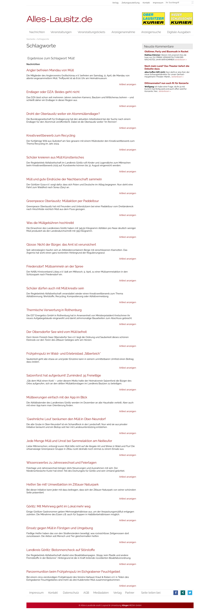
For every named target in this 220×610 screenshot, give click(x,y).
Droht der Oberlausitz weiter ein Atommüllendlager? (63, 114)
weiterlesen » (181, 59)
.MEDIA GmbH (131, 605)
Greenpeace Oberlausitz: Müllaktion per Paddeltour (62, 201)
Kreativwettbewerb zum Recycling (50, 135)
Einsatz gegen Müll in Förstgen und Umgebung (59, 528)
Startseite (30, 39)
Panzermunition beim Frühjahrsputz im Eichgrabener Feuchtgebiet (73, 571)
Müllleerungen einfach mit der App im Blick (56, 397)
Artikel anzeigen (127, 84)
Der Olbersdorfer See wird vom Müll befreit (56, 332)
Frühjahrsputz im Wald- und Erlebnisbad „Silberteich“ (63, 353)
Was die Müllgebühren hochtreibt (50, 223)
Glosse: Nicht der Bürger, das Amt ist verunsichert (61, 244)
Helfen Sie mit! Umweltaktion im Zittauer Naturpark (62, 484)
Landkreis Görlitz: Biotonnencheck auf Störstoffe (60, 550)
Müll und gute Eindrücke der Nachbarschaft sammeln (64, 179)
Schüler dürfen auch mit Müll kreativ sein (55, 288)
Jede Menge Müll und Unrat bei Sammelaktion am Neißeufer (69, 441)
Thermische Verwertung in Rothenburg (54, 310)
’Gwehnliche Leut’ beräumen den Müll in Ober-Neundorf (66, 419)
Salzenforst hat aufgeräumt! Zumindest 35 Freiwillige (63, 375)
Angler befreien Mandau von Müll (50, 70)
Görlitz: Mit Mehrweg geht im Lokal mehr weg (58, 506)
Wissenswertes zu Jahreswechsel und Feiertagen (61, 462)
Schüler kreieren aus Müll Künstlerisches (55, 157)
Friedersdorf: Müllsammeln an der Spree (54, 266)
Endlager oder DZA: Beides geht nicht (53, 92)
